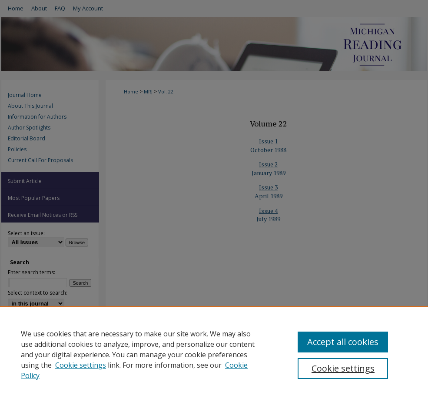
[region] (214, 354)
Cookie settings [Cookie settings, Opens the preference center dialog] (343, 368)
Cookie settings (80, 365)
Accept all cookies (342, 342)
